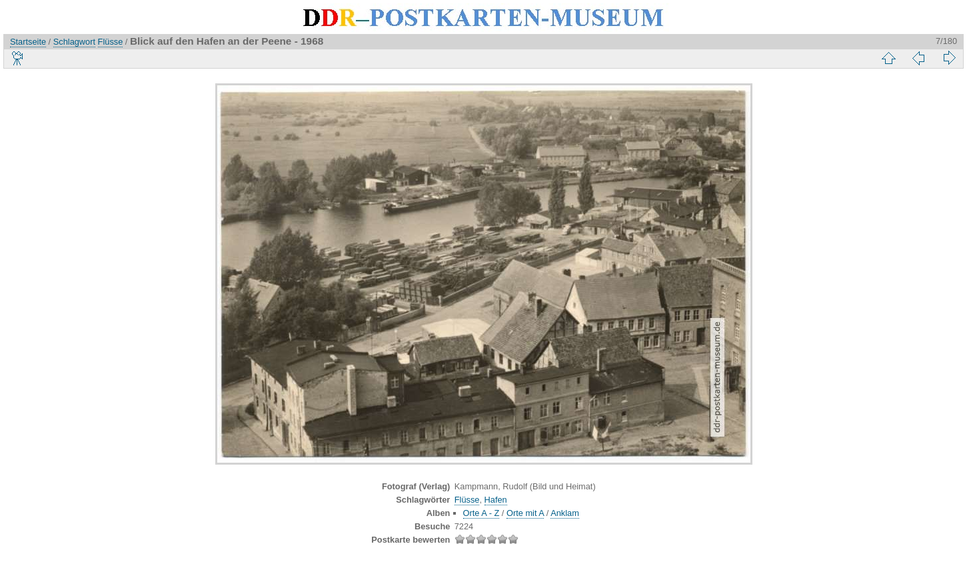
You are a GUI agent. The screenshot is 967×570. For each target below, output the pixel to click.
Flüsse (110, 42)
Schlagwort (74, 42)
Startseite (28, 42)
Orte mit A (525, 513)
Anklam (564, 513)
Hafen (495, 500)
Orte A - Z (481, 513)
